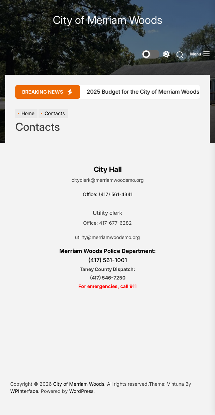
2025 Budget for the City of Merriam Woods (139, 91)
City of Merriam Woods (107, 20)
